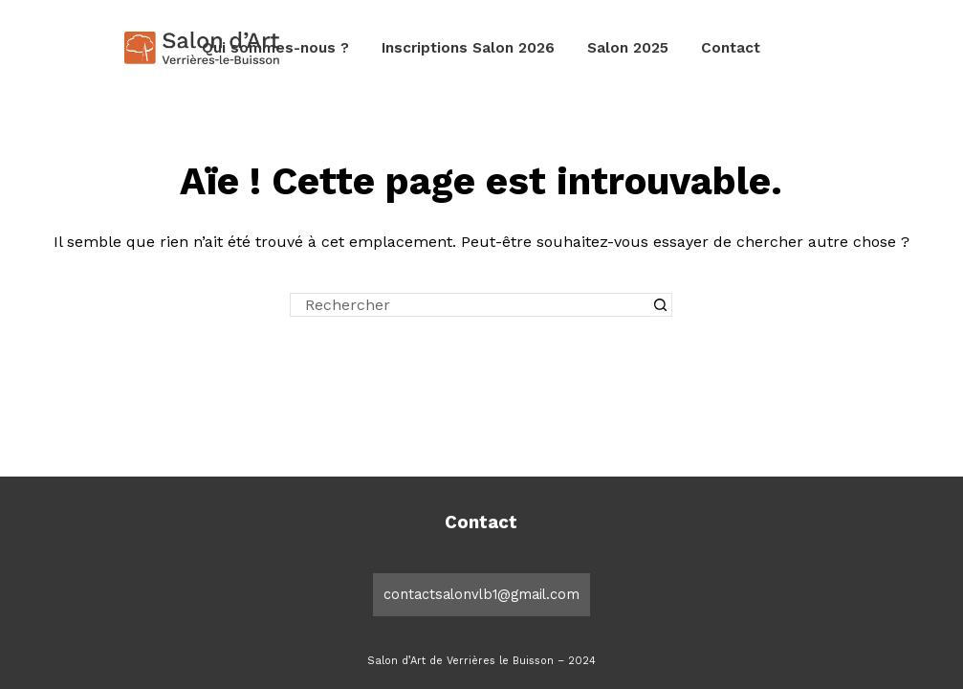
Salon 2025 (627, 47)
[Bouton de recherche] (660, 305)
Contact (730, 47)
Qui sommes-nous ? (275, 47)
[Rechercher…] (469, 305)
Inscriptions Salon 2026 (468, 47)
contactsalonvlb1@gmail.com (481, 594)
